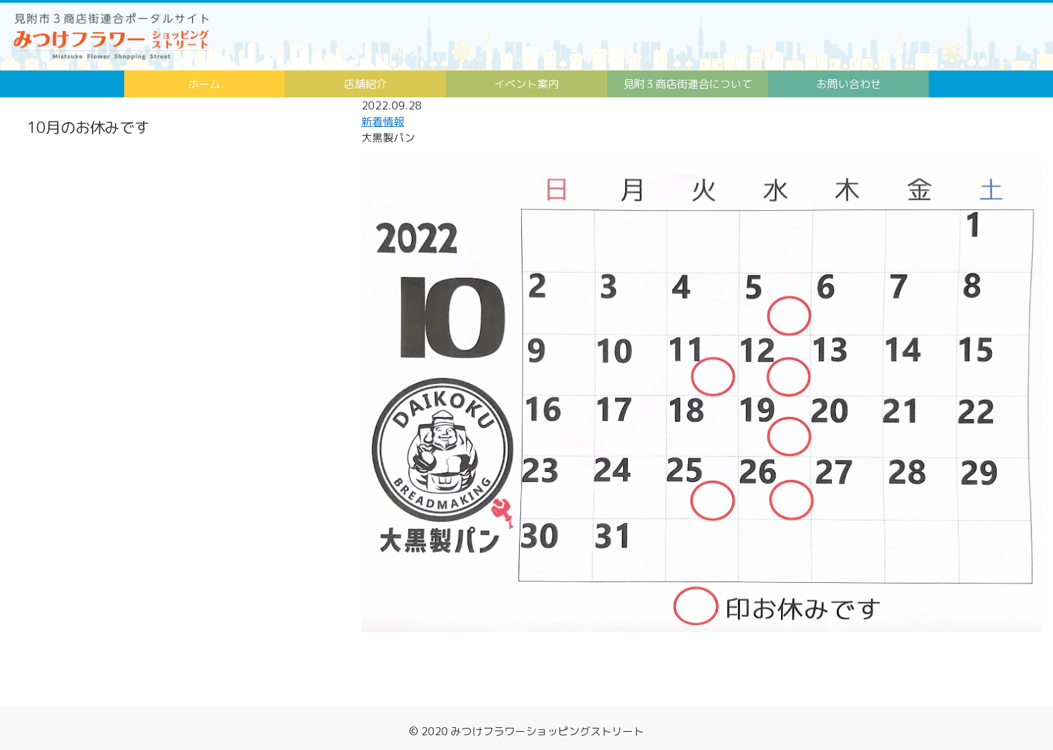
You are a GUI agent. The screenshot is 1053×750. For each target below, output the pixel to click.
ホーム (204, 84)
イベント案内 (526, 84)
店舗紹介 (365, 84)
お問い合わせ (849, 84)
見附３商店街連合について (687, 84)
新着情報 (382, 121)
